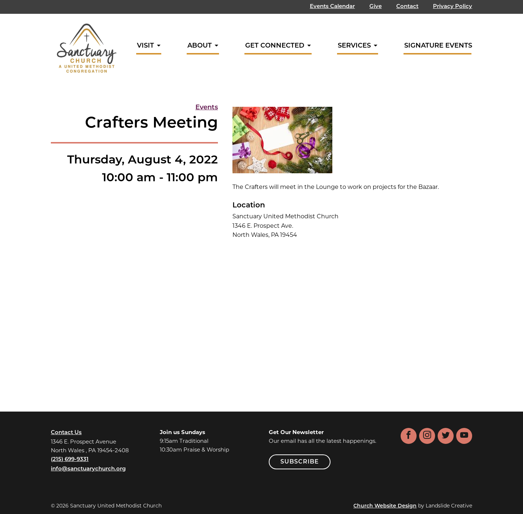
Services (354, 46)
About (199, 46)
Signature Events (438, 46)
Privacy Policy (452, 6)
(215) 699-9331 (70, 459)
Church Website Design (385, 506)
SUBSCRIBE (299, 462)
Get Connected (274, 46)
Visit (145, 46)
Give (375, 6)
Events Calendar (332, 6)
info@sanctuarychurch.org (88, 469)
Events (206, 107)
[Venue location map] (352, 312)
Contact (407, 6)
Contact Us (66, 433)
